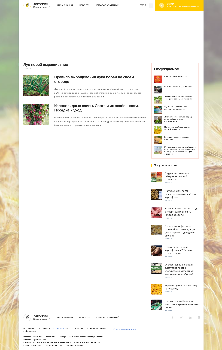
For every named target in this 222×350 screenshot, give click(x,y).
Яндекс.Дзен (58, 328)
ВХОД (146, 5)
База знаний (65, 5)
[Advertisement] (111, 34)
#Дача (183, 5)
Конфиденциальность (124, 329)
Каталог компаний (107, 5)
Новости (84, 5)
